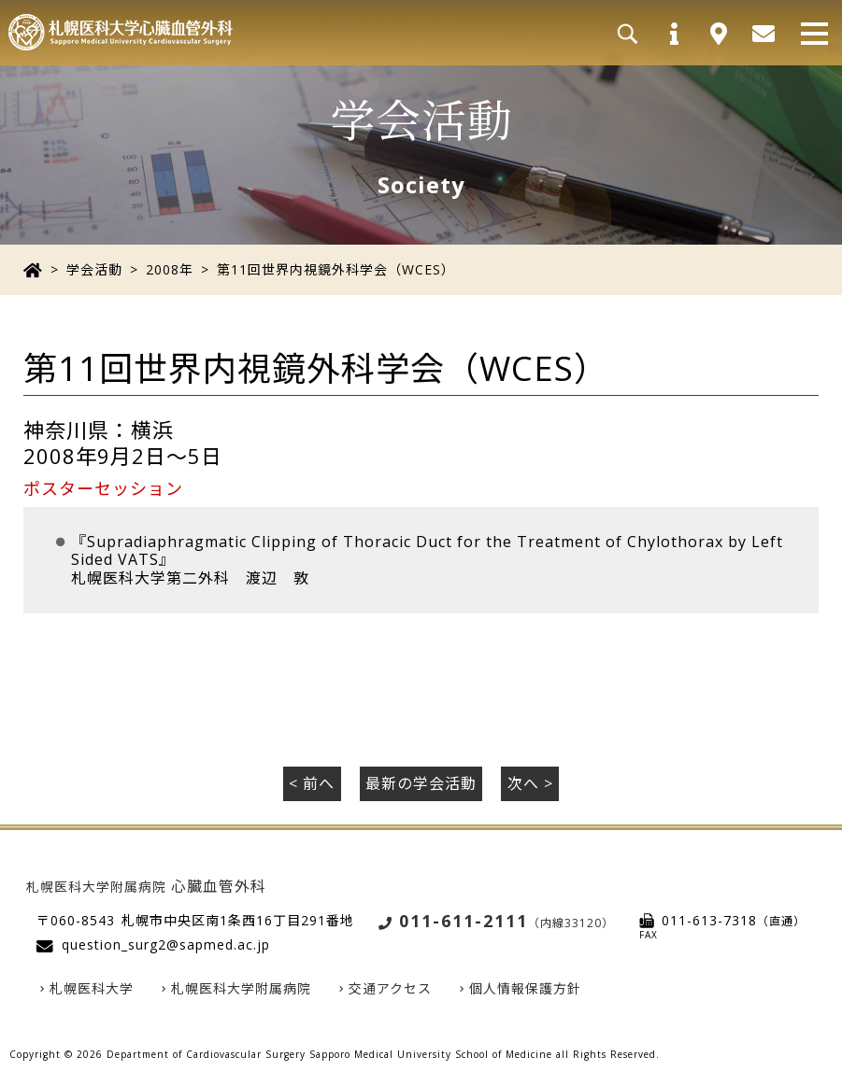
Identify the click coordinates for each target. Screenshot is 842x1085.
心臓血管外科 (146, 886)
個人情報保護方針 (525, 988)
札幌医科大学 (92, 988)
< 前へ (312, 783)
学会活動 (94, 269)
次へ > (530, 783)
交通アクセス (390, 988)
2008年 (169, 269)
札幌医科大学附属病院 (241, 988)
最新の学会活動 (421, 783)
